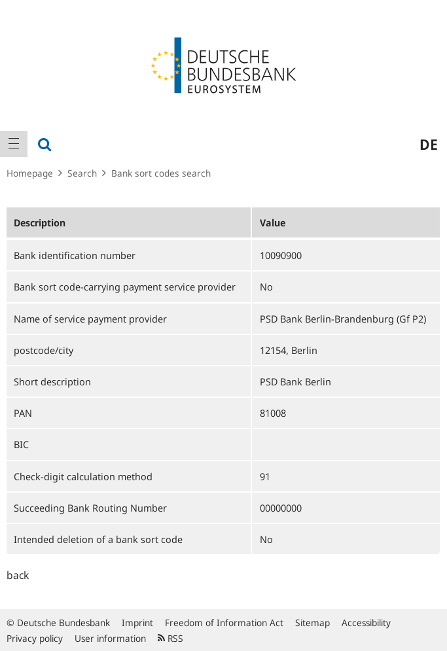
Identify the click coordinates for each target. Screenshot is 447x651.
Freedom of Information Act (224, 622)
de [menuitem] (429, 144)
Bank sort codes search (161, 173)
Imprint (137, 622)
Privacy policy (35, 638)
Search (82, 173)
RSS (170, 638)
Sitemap (312, 622)
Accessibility (366, 622)
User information (110, 638)
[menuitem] (13, 144)
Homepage (30, 173)
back (18, 575)
